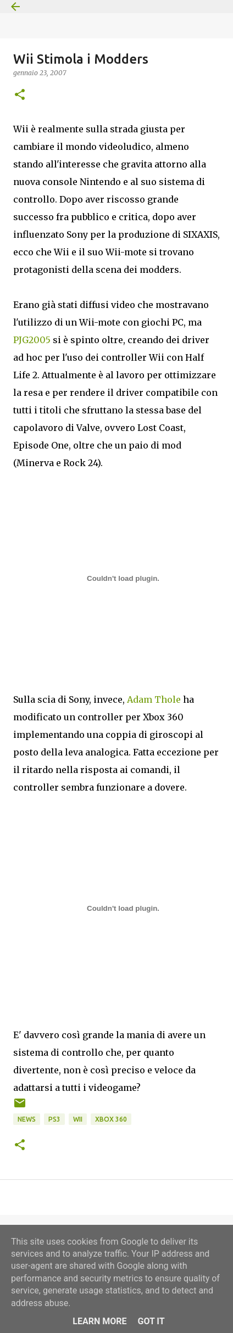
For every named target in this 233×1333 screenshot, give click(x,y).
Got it (150, 1321)
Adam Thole (154, 699)
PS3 (54, 1119)
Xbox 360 (111, 1119)
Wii (77, 1119)
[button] (19, 95)
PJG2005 (32, 339)
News (27, 1119)
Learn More (99, 1321)
